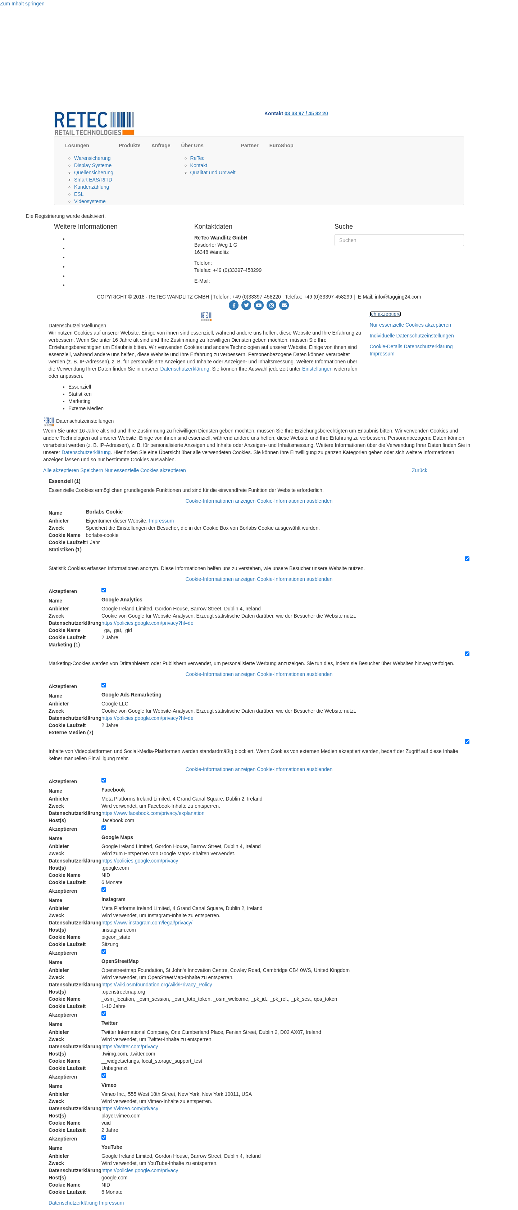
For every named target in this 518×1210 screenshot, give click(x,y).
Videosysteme (90, 201)
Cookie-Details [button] (387, 346)
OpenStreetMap (119, 961)
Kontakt (198, 165)
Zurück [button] (419, 470)
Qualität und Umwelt (213, 172)
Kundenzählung (91, 187)
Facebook (113, 790)
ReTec (197, 158)
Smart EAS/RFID (93, 180)
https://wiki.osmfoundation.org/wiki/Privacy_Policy (156, 984)
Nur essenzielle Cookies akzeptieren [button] (410, 325)
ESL (78, 194)
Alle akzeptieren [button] (62, 470)
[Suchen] (399, 240)
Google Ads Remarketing (131, 695)
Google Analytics (121, 599)
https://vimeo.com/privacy (129, 1108)
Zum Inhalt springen (22, 3)
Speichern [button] (93, 470)
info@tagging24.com (234, 281)
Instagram (113, 899)
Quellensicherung (93, 172)
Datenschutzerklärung (184, 369)
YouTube (111, 1147)
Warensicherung (92, 158)
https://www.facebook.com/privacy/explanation (152, 813)
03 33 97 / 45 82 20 (306, 113)
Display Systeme (93, 165)
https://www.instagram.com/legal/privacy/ (146, 923)
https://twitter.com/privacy (129, 1046)
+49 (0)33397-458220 (237, 263)
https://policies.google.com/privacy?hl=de (147, 623)
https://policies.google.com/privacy (139, 861)
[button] (259, 501)
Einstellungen (317, 369)
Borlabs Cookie (104, 512)
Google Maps (117, 837)
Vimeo (109, 1085)
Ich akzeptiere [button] (385, 314)
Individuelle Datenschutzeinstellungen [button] (412, 336)
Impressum (382, 354)
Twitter (109, 1023)
